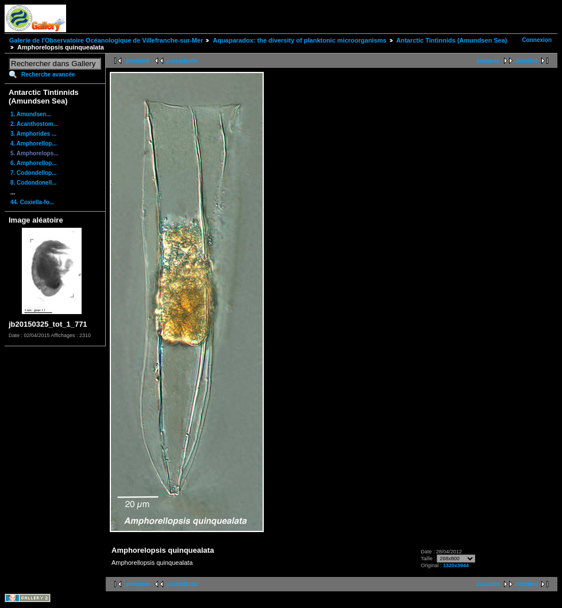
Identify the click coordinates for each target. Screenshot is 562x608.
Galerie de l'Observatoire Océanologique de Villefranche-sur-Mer (106, 40)
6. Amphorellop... (33, 163)
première (137, 61)
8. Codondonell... (33, 182)
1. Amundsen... (30, 114)
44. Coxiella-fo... (32, 202)
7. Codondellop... (33, 173)
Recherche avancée (48, 74)
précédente (182, 61)
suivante (488, 61)
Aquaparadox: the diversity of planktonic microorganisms (299, 40)
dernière (526, 61)
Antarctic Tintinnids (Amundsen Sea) (452, 40)
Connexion (537, 40)
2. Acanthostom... (34, 124)
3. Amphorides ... (33, 134)
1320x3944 (456, 565)
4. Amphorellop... (33, 143)
